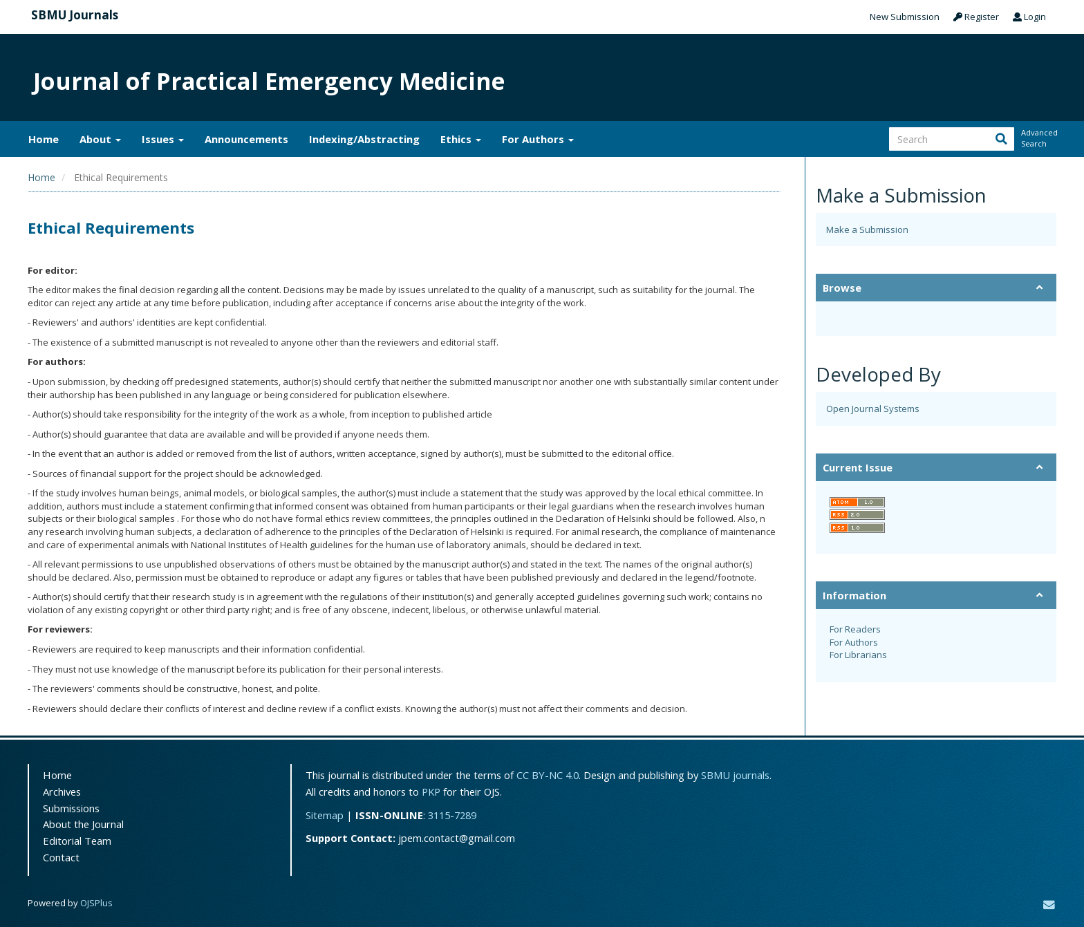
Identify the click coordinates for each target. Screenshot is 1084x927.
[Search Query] (951, 139)
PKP (431, 791)
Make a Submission (867, 229)
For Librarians (858, 654)
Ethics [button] (460, 139)
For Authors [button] (538, 139)
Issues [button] (163, 139)
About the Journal (83, 824)
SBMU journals (735, 775)
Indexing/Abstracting (364, 139)
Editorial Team (77, 841)
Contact (61, 857)
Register (976, 16)
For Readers (855, 629)
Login (1029, 16)
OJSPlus (96, 903)
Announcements (246, 139)
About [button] (100, 139)
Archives (62, 791)
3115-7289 (452, 815)
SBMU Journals (74, 15)
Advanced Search (1038, 138)
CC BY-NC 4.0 (547, 775)
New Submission (905, 16)
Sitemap (325, 815)
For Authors (854, 642)
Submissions (71, 808)
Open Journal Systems (872, 408)
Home (43, 139)
